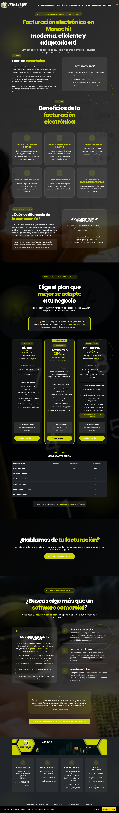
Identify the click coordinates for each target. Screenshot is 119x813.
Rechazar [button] (96, 809)
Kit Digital (86, 5)
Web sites (88, 805)
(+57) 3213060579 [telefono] (97, 783)
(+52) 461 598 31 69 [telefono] (73, 785)
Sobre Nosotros (47, 5)
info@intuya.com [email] (24, 786)
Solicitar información (59, 557)
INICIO (37, 5)
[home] (14, 5)
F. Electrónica (61, 5)
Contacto (107, 5)
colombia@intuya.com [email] (96, 789)
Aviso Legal (58, 805)
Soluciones (96, 5)
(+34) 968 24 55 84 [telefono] (24, 783)
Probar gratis (27, 441)
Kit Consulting (74, 5)
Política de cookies (73, 805)
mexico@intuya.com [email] (73, 789)
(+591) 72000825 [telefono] (49, 778)
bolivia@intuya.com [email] (49, 782)
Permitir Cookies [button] (109, 809)
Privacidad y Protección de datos (38, 805)
